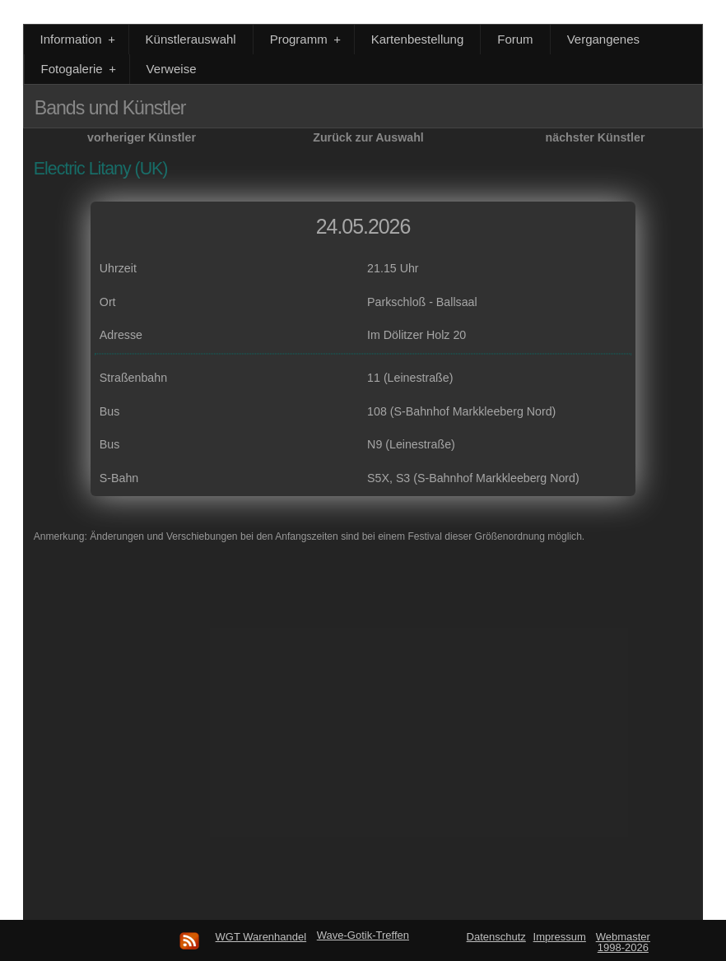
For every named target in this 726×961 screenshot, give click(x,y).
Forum (515, 39)
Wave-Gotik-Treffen (363, 935)
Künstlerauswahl (191, 39)
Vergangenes (603, 39)
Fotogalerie (80, 69)
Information (79, 39)
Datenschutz (496, 937)
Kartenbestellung (417, 39)
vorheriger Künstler (141, 137)
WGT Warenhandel (261, 937)
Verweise (172, 69)
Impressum (559, 937)
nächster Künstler (595, 137)
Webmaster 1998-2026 (623, 942)
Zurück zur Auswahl (368, 137)
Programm (307, 39)
